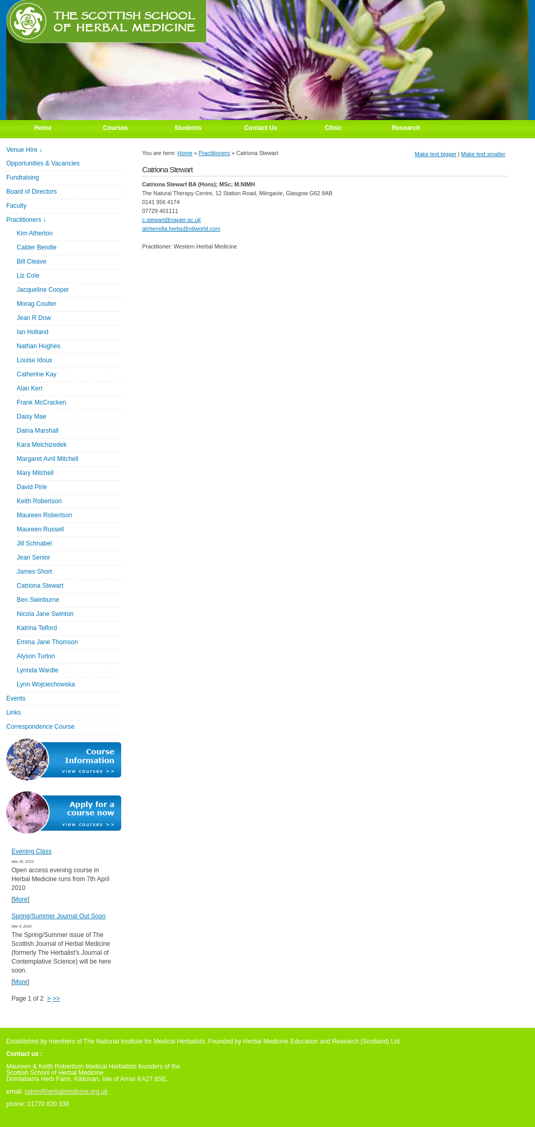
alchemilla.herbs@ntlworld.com (181, 229)
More (20, 899)
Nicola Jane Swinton (45, 614)
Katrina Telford (37, 628)
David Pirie (32, 487)
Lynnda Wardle (38, 670)
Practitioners (214, 153)
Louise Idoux (34, 360)
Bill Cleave (31, 261)
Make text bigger (436, 154)
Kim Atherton (35, 233)
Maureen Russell (40, 529)
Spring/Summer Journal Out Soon (58, 916)
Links (13, 712)
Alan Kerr (30, 388)
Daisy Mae (31, 416)
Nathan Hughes (38, 346)
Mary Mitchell (35, 473)
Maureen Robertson (44, 515)
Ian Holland (33, 332)
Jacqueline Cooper (43, 289)
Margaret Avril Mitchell (47, 458)
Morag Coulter (36, 303)
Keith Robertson (39, 501)
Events (16, 698)
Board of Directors (31, 191)
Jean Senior (33, 557)
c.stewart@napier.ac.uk (171, 220)
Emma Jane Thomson (47, 642)
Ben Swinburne (38, 599)
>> (56, 998)
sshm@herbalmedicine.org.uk (66, 1091)
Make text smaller (483, 154)
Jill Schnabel (34, 543)
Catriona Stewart (40, 585)
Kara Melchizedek (41, 444)
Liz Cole (28, 275)
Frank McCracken (41, 402)
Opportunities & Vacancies (43, 163)
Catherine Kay (36, 374)
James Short (34, 571)
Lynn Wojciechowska (46, 684)
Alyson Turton (36, 656)
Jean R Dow (34, 318)
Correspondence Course (40, 726)
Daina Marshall (38, 430)
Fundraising (22, 177)
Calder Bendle (36, 247)
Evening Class (31, 851)
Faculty (16, 205)
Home (184, 153)
